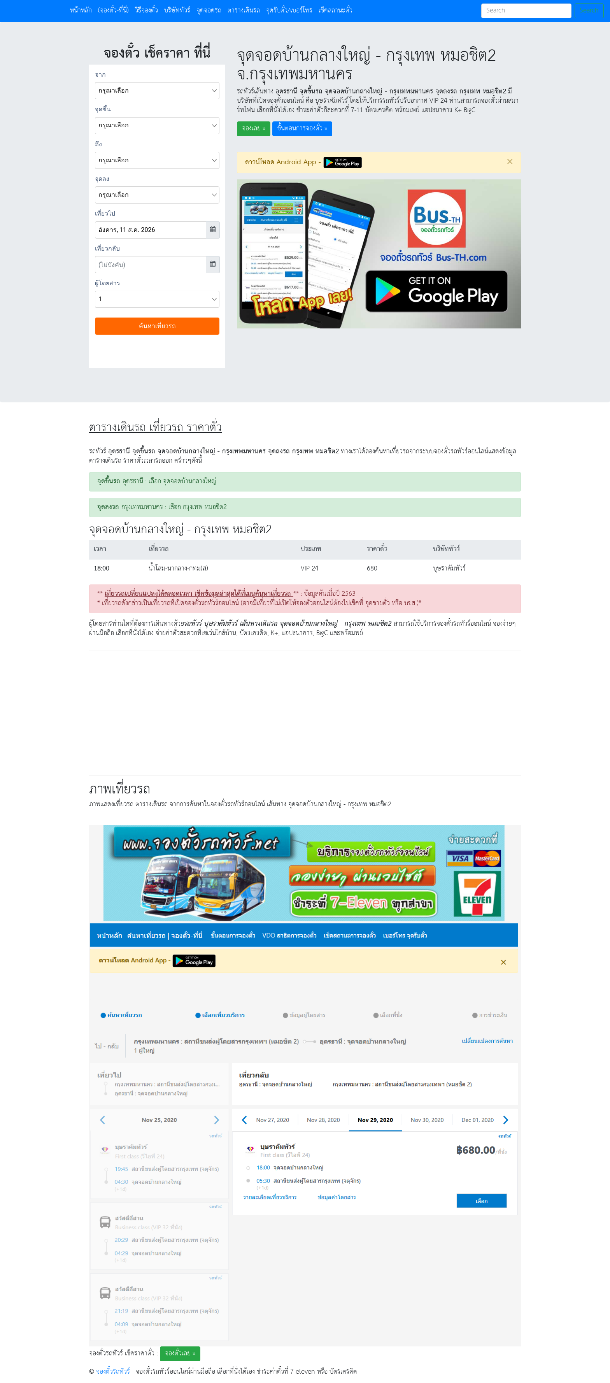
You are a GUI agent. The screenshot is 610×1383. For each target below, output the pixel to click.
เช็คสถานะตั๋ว (335, 11)
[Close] (510, 161)
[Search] (526, 11)
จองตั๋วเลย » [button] (180, 1354)
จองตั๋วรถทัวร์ (113, 1372)
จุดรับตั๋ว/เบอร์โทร (289, 11)
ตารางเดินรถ (244, 11)
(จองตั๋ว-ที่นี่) (113, 11)
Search (589, 11)
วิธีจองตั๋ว (146, 11)
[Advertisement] (305, 711)
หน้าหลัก (82, 11)
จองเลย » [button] (253, 129)
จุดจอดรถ (208, 11)
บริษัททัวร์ (177, 11)
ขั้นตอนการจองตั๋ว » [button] (302, 129)
